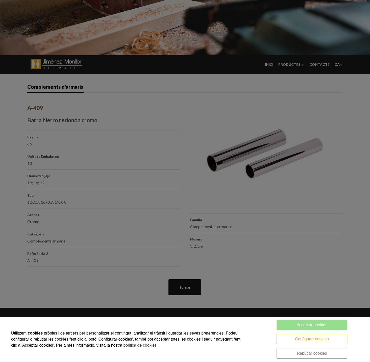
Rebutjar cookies (312, 353)
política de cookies (140, 345)
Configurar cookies (312, 339)
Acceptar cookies (312, 325)
